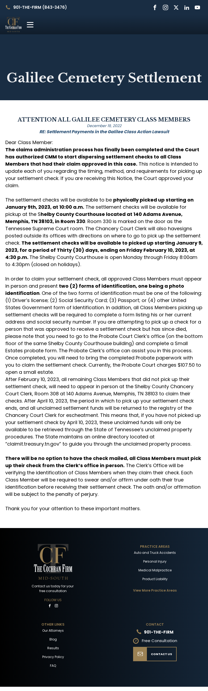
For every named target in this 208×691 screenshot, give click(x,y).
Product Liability (155, 579)
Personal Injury (155, 561)
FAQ (53, 665)
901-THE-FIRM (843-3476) (40, 7)
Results (53, 648)
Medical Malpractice (155, 570)
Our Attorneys (53, 630)
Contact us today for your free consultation (53, 588)
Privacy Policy (53, 657)
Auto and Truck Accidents (155, 552)
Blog (53, 639)
